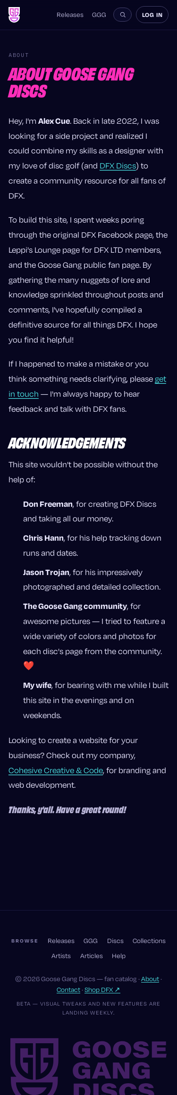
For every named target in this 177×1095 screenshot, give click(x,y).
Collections (149, 940)
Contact (68, 989)
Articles (91, 955)
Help (119, 955)
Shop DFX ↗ (102, 989)
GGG (99, 14)
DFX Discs (118, 165)
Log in (152, 14)
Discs (115, 940)
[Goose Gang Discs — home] (14, 15)
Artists (61, 955)
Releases (70, 14)
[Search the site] (122, 15)
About (150, 979)
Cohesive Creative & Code (55, 770)
